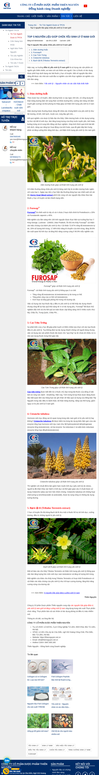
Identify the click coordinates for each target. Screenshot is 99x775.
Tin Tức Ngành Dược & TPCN (51, 25)
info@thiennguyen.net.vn (20, 753)
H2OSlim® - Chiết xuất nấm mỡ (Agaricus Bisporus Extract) (18, 111)
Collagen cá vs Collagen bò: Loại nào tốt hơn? (34, 675)
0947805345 (15, 137)
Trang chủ (23, 16)
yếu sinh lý (33, 717)
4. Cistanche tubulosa (39, 57)
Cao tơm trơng (33, 391)
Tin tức (67, 17)
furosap (32, 726)
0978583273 (15, 157)
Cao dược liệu (57, 757)
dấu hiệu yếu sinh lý (65, 717)
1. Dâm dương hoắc (39, 50)
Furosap (31, 212)
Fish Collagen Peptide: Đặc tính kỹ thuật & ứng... (52, 675)
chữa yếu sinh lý (57, 722)
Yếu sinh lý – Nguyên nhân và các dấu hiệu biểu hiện (65, 83)
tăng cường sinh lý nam (79, 722)
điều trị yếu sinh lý (37, 722)
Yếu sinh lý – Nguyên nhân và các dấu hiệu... (87, 675)
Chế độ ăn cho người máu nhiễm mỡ (52, 702)
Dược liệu (56, 760)
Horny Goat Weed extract (41, 194)
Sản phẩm (53, 17)
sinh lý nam (47, 717)
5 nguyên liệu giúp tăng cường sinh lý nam (61, 592)
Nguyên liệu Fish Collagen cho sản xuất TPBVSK (70, 675)
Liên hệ (77, 16)
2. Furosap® (36, 52)
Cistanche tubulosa (42, 420)
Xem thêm (26, 771)
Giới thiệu (38, 17)
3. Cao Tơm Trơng (38, 55)
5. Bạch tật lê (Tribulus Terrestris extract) (47, 60)
